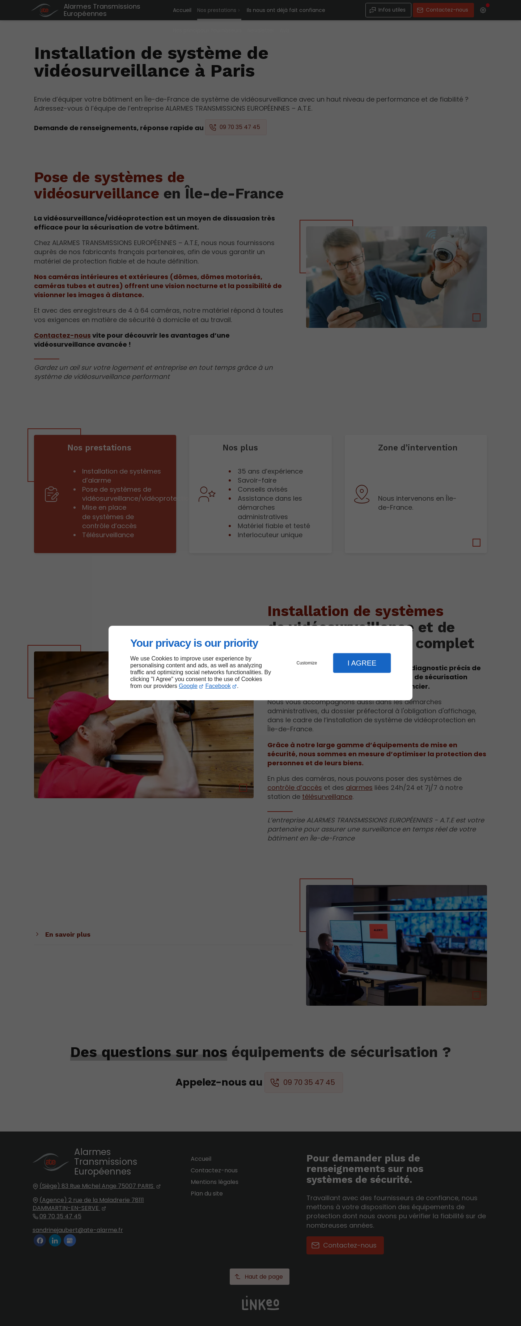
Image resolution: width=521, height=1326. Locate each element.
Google (188, 686)
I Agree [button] (361, 663)
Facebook (218, 686)
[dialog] (260, 663)
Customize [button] (307, 663)
